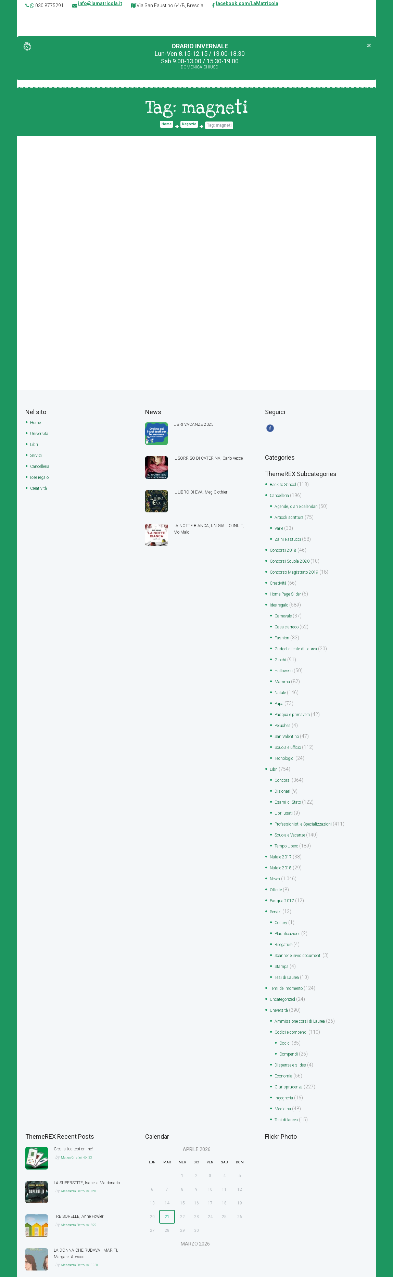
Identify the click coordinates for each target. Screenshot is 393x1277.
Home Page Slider (289, 592)
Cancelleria (42, 465)
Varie (280, 528)
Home (165, 125)
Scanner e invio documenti (303, 942)
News (276, 868)
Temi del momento (290, 974)
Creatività (40, 486)
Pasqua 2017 (284, 889)
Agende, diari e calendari (300, 507)
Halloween (286, 666)
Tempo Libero (289, 836)
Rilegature (285, 931)
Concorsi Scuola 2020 (294, 560)
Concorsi (285, 772)
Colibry (282, 910)
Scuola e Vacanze (294, 825)
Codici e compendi (295, 1016)
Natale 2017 (282, 847)
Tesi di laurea (289, 1101)
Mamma (284, 677)
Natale (281, 687)
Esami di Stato (290, 793)
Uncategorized (285, 984)
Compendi (290, 1037)
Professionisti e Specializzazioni (309, 815)
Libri (34, 444)
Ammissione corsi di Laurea (305, 1006)
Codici (286, 1027)
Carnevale (285, 613)
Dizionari (284, 783)
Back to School (286, 486)
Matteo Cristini (74, 1138)
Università (40, 433)
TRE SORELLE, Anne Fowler (83, 1197)
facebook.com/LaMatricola (247, 5)
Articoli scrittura (292, 518)
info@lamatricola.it (100, 5)
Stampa (283, 953)
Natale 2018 (282, 857)
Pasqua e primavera (296, 709)
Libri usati (285, 804)
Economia (286, 1059)
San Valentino (289, 730)
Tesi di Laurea (289, 963)
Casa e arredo (290, 624)
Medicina (284, 1091)
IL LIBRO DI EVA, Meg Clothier (204, 492)
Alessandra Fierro (77, 1178)
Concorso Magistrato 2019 (299, 571)
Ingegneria (286, 1080)
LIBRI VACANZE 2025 (196, 424)
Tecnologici (287, 751)
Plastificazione (290, 921)
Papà (280, 698)
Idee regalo (41, 475)
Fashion (283, 634)
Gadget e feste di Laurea (300, 645)
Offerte (277, 878)
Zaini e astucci (290, 539)
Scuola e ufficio (291, 740)
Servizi (37, 454)
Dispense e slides (293, 1048)
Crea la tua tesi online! (77, 1130)
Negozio (190, 125)
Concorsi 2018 (286, 549)
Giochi (282, 656)
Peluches (284, 719)
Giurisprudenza (291, 1069)
